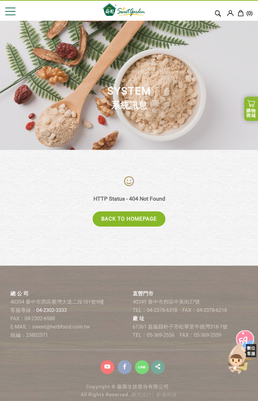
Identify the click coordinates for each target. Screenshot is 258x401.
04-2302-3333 (51, 315)
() (245, 13)
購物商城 (251, 113)
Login (230, 13)
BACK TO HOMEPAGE (129, 219)
